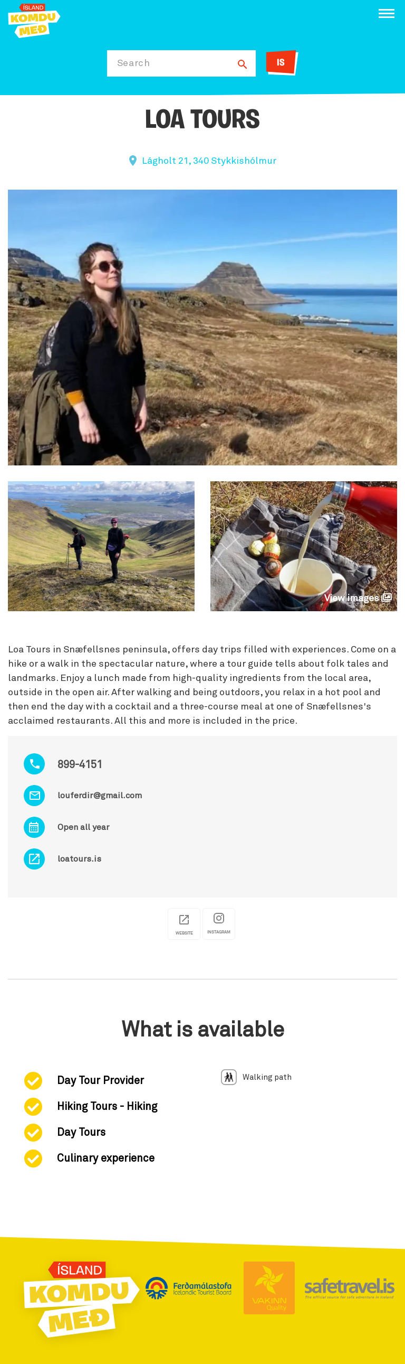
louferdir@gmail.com (99, 795)
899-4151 (79, 765)
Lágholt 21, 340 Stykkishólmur (209, 161)
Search (133, 63)
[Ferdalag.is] (34, 20)
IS (281, 63)
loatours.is (79, 859)
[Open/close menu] (386, 13)
